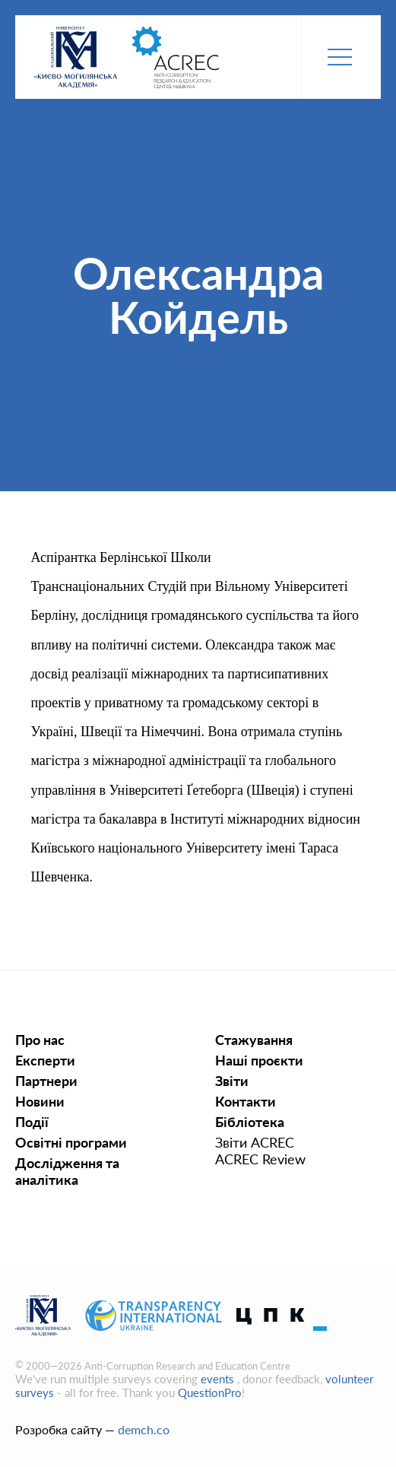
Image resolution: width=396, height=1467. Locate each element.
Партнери (46, 1080)
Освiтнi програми (71, 1142)
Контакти (245, 1101)
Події (32, 1121)
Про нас (40, 1039)
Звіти (232, 1080)
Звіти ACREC (254, 1142)
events (219, 1379)
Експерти (45, 1060)
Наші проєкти (259, 1060)
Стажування (254, 1039)
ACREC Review (260, 1159)
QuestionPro (210, 1392)
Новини (40, 1101)
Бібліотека (249, 1121)
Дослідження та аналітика (67, 1171)
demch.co (143, 1429)
